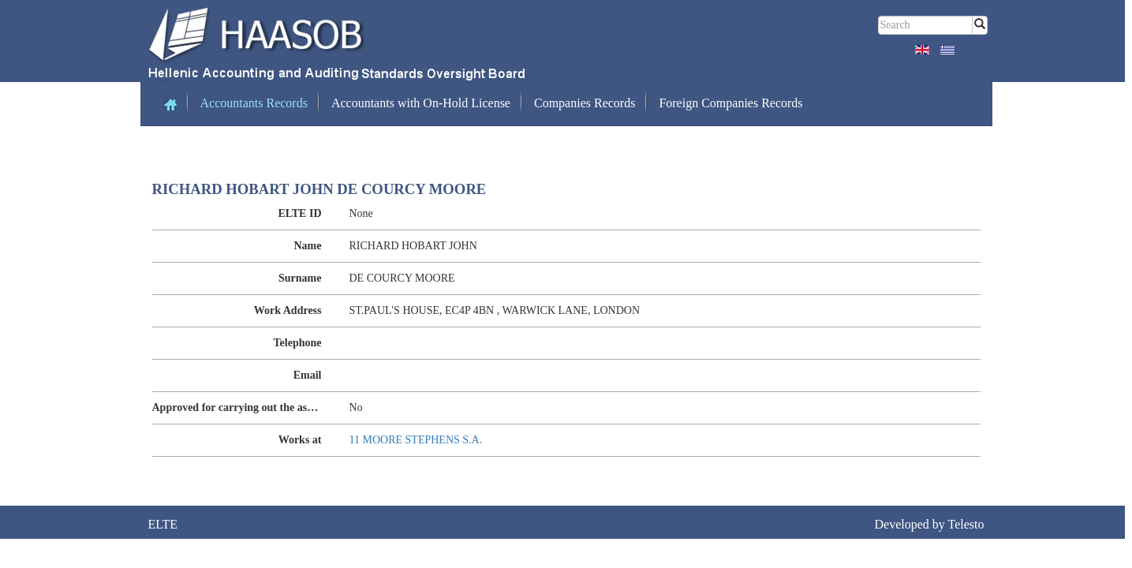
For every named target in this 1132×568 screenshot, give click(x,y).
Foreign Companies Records (730, 103)
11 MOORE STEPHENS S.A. (416, 440)
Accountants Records (254, 103)
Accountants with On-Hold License (420, 103)
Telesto (966, 524)
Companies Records (584, 103)
